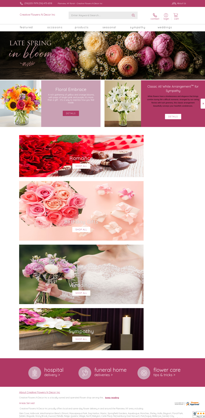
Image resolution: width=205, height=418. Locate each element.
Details (173, 115)
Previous (2, 102)
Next (203, 102)
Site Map (179, 415)
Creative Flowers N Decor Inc (37, 14)
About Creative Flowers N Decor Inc (39, 280)
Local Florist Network (162, 415)
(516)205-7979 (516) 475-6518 (38, 3)
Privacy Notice (143, 415)
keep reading (112, 286)
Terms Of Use (128, 415)
